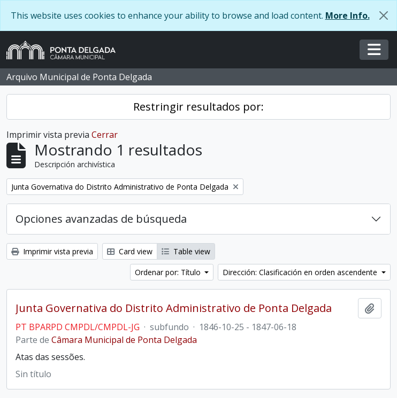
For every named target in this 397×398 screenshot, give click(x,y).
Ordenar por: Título (169, 272)
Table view (186, 251)
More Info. (347, 15)
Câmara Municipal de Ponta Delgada (124, 340)
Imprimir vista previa (52, 251)
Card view (129, 251)
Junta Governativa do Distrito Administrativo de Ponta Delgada (174, 308)
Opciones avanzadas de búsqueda (101, 219)
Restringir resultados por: (198, 106)
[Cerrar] (383, 15)
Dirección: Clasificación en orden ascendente (301, 272)
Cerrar (104, 135)
